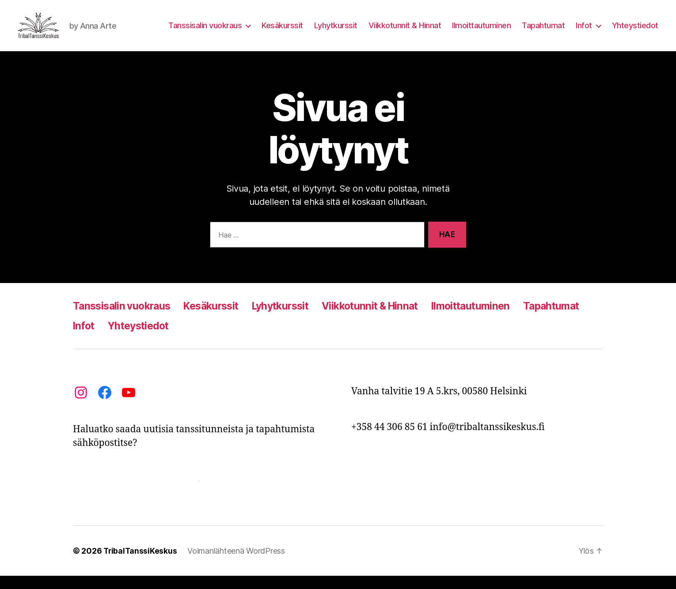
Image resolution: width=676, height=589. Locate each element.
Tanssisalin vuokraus (205, 32)
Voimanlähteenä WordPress (237, 564)
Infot (584, 32)
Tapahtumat (543, 32)
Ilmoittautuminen (481, 32)
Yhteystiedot (635, 32)
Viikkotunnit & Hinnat (404, 32)
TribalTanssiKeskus (140, 564)
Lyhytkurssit (335, 32)
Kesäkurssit (282, 32)
